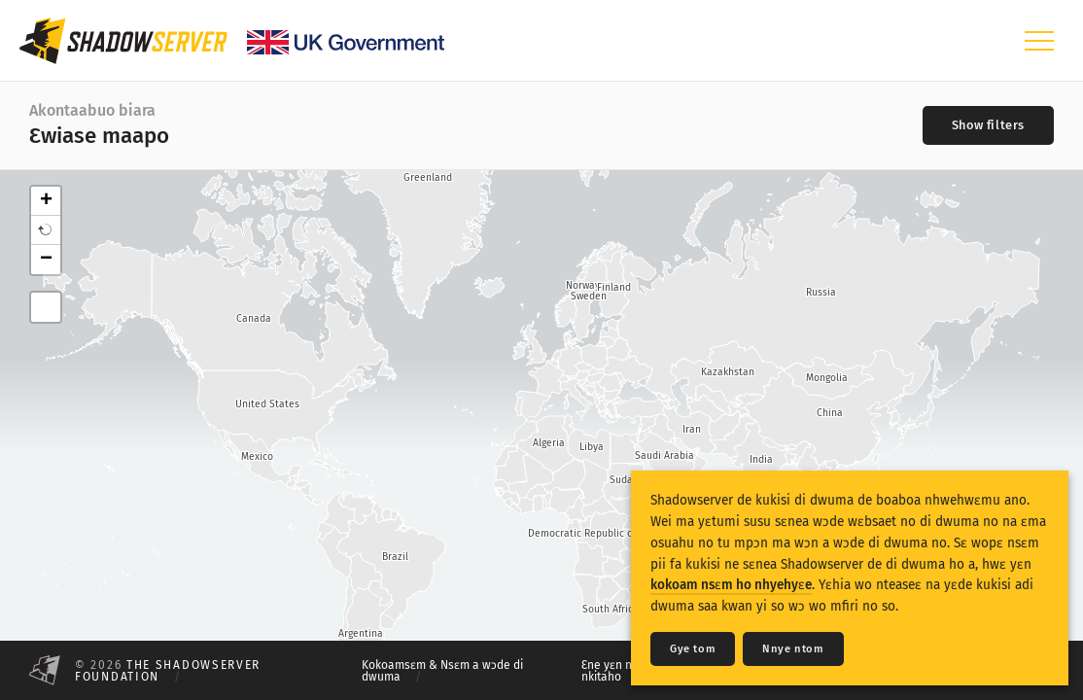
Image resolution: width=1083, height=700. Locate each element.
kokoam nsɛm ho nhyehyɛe (731, 585)
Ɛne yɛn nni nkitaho (611, 670)
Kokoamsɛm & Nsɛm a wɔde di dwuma (442, 670)
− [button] (46, 259)
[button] (45, 230)
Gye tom (693, 649)
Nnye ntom (792, 649)
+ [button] (46, 201)
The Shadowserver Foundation (168, 670)
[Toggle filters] (988, 125)
